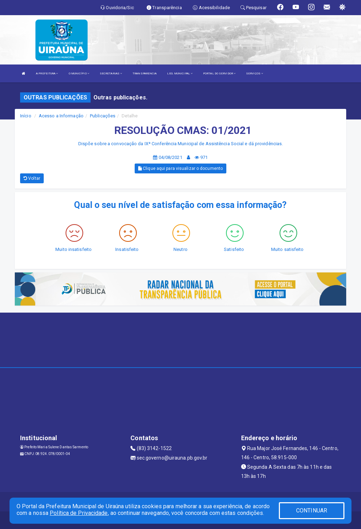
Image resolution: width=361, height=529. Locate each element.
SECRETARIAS (111, 73)
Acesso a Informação (61, 115)
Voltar (32, 178)
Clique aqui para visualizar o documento (180, 168)
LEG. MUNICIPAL (179, 73)
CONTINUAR (311, 510)
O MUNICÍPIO (79, 73)
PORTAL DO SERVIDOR (219, 73)
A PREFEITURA (47, 73)
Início (25, 115)
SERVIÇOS (254, 73)
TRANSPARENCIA (145, 73)
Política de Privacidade (79, 513)
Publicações (102, 115)
